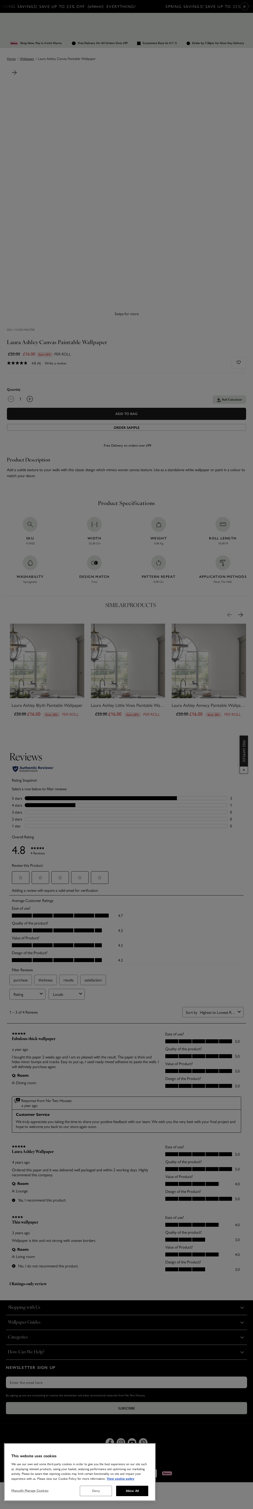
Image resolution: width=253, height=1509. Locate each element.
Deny (96, 1491)
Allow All (132, 1491)
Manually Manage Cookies (29, 1490)
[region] (80, 1472)
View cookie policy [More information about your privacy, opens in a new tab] (120, 1478)
